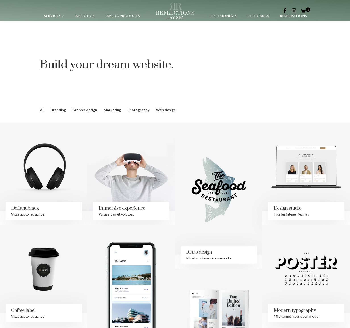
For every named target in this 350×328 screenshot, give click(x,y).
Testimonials (223, 15)
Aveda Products (123, 15)
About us (84, 15)
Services (52, 15)
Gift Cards (258, 15)
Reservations (293, 15)
